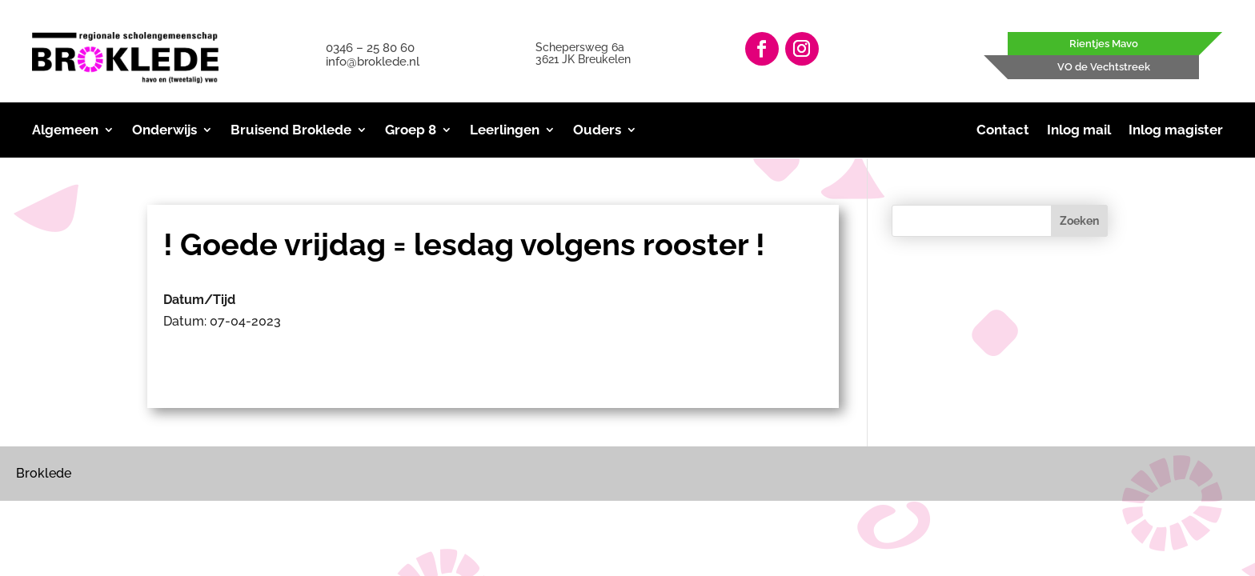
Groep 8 (410, 131)
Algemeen (65, 131)
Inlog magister (1176, 131)
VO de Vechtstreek (1103, 67)
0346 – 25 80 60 (370, 48)
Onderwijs (164, 131)
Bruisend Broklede (291, 131)
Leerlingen (504, 131)
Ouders (597, 131)
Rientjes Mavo (1103, 44)
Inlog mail (1079, 131)
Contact (1002, 131)
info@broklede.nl (372, 61)
